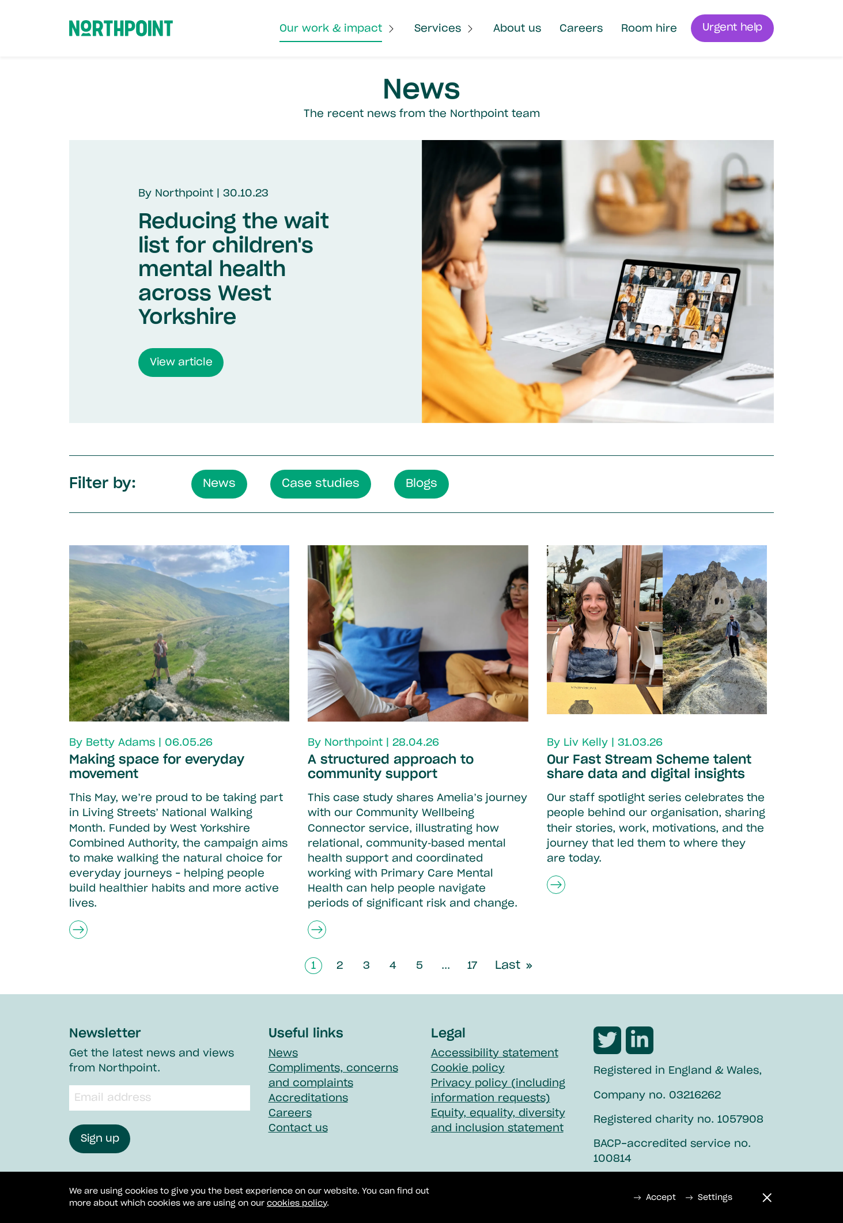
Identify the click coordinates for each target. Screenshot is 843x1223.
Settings (708, 1198)
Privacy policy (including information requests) (498, 1091)
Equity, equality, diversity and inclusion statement (498, 1121)
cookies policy (297, 1203)
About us (516, 29)
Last (515, 968)
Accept (654, 1198)
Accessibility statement (494, 1053)
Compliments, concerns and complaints (333, 1076)
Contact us (298, 1128)
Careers (580, 29)
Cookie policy (468, 1068)
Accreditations (308, 1098)
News (283, 1053)
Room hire (648, 29)
